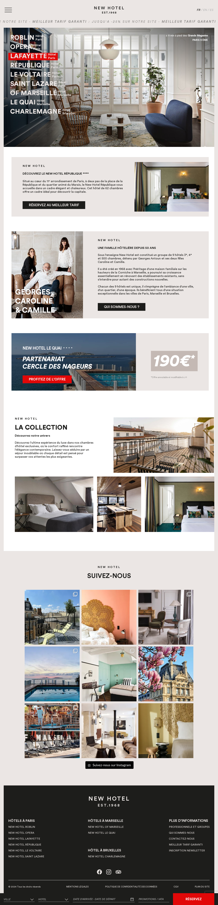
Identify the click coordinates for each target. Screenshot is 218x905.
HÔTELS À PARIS (21, 820)
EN (205, 9)
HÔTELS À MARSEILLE (105, 820)
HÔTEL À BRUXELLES (104, 850)
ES (211, 9)
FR (198, 9)
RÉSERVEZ (194, 899)
